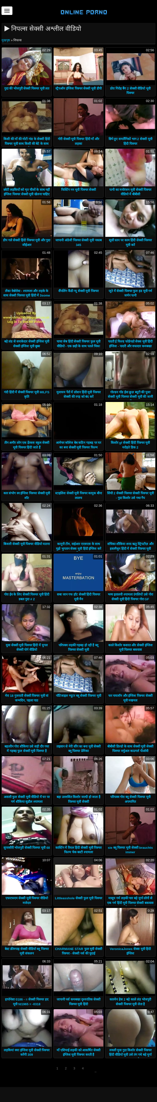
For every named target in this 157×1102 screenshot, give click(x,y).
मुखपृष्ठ (6, 40)
